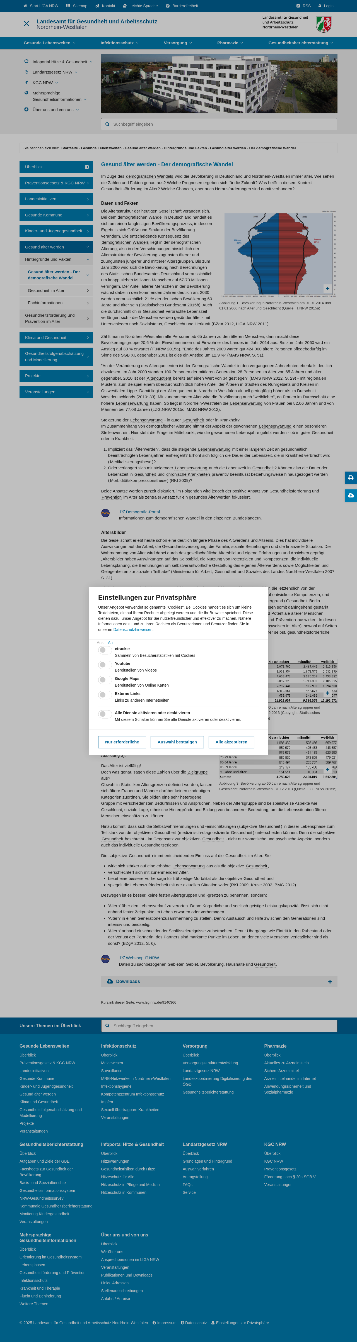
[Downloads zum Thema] (351, 495)
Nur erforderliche (122, 742)
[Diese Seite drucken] (351, 478)
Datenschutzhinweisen (132, 629)
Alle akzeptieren (231, 742)
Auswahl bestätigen (177, 742)
